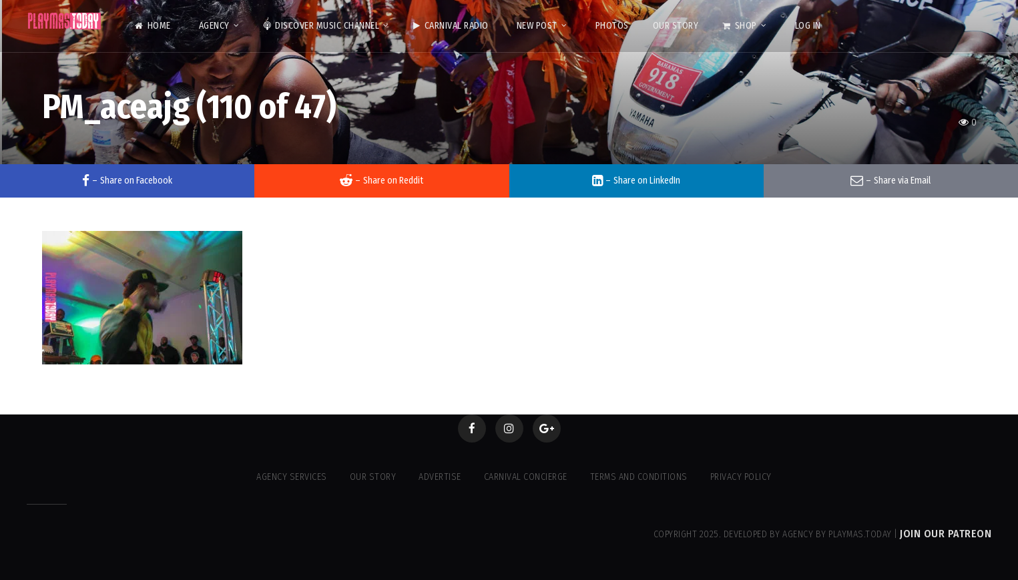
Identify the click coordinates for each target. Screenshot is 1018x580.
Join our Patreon (945, 533)
